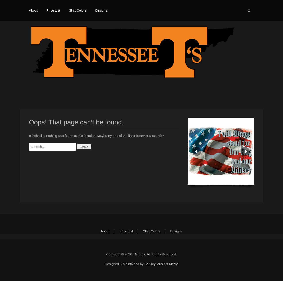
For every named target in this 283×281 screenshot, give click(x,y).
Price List (53, 10)
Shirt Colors (77, 10)
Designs (101, 10)
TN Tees (139, 254)
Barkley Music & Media (161, 264)
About (33, 10)
